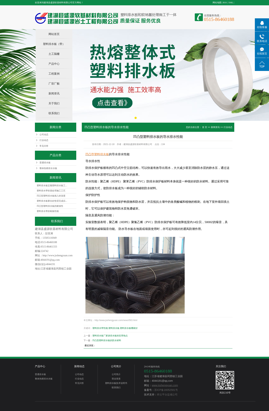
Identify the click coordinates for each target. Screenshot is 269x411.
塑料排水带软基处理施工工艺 (51, 190)
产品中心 (54, 63)
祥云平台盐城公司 (167, 394)
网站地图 (217, 2)
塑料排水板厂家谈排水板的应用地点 (110, 335)
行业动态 (44, 140)
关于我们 (54, 103)
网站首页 (54, 34)
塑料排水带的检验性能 (48, 211)
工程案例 (54, 73)
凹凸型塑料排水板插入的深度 (51, 196)
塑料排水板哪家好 (129, 328)
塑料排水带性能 (100, 328)
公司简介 (116, 366)
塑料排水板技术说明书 (116, 383)
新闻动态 (79, 366)
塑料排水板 (113, 328)
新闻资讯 (54, 93)
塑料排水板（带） (54, 43)
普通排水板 (45, 162)
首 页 (204, 127)
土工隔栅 (54, 53)
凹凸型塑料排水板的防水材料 (106, 340)
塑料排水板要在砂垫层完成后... (52, 201)
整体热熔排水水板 (48, 168)
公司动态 (44, 134)
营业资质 (116, 378)
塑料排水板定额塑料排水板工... (52, 185)
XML (230, 2)
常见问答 (44, 146)
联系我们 (54, 113)
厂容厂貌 (54, 83)
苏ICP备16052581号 (166, 389)
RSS (225, 2)
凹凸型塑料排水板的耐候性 (50, 206)
